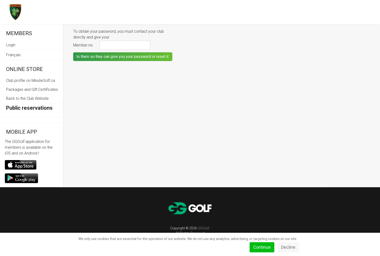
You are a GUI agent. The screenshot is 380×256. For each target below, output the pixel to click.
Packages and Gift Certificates (32, 89)
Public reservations (29, 108)
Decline (288, 247)
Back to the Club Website (27, 98)
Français (13, 55)
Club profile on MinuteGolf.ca (30, 80)
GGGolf (203, 228)
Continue (262, 247)
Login (10, 45)
